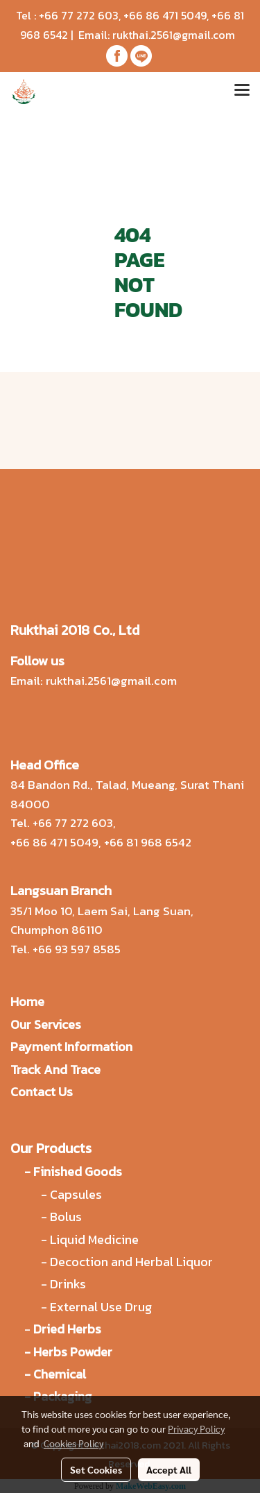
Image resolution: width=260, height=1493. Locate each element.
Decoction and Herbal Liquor (131, 1261)
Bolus (66, 1216)
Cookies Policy (73, 1443)
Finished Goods (77, 1171)
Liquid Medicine (94, 1239)
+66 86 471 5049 (165, 15)
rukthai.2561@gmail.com (173, 34)
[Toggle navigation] (242, 91)
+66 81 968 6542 (147, 842)
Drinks (68, 1283)
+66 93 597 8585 (77, 949)
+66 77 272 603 (79, 15)
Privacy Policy (196, 1428)
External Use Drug (102, 1306)
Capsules (76, 1194)
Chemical (59, 1374)
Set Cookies (96, 1469)
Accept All (168, 1469)
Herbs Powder (72, 1351)
